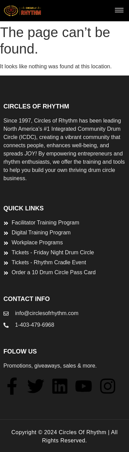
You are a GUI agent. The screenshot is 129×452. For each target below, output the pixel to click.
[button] (119, 10)
